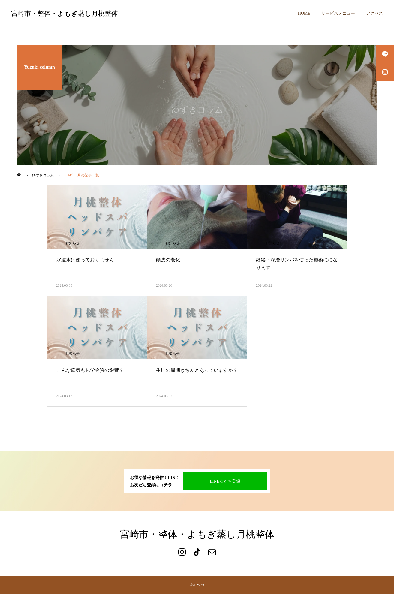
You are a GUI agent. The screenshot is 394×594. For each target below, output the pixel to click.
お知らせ (72, 243)
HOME (304, 13)
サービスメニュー (338, 13)
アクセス (374, 13)
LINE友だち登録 (225, 481)
